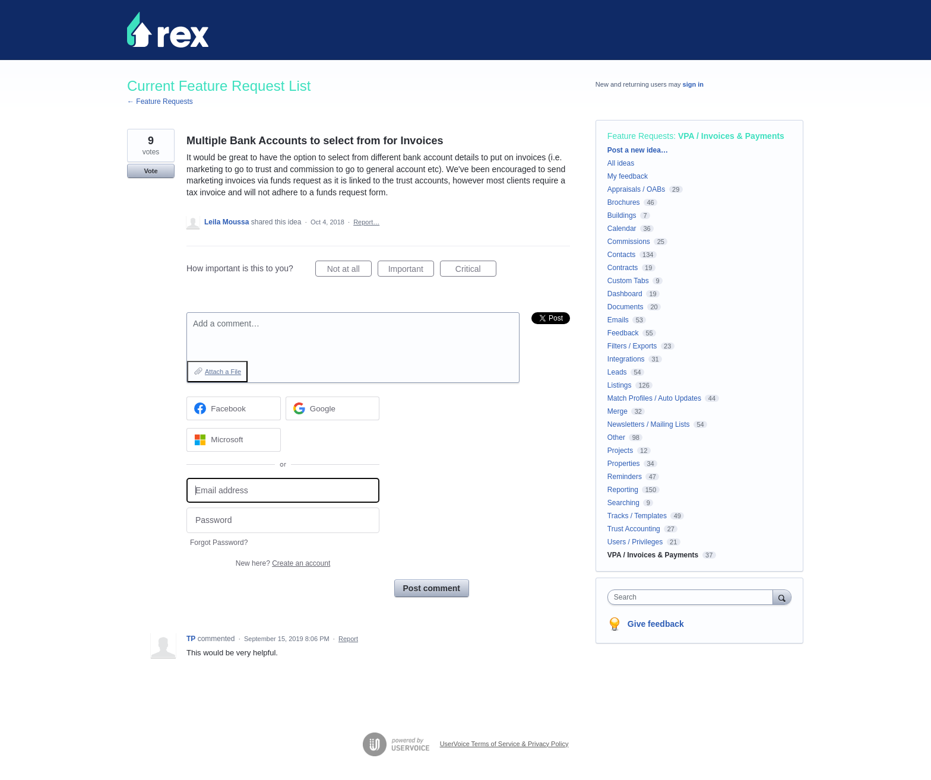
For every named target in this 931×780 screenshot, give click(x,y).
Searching (623, 503)
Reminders (624, 477)
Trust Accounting (633, 529)
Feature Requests (640, 136)
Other (616, 437)
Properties (623, 463)
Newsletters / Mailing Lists (648, 424)
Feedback (623, 333)
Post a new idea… (637, 150)
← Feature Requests (160, 101)
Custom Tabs (628, 281)
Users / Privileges (635, 542)
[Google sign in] (333, 408)
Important (411, 270)
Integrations (626, 359)
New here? (283, 563)
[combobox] (693, 597)
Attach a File (223, 371)
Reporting (622, 490)
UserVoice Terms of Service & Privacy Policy (504, 743)
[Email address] (282, 490)
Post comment (431, 588)
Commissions (628, 241)
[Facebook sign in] (233, 408)
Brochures (623, 202)
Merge (617, 411)
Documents (625, 307)
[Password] (282, 520)
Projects (620, 450)
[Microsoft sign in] (233, 440)
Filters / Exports (632, 346)
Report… (366, 222)
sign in (693, 84)
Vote (150, 171)
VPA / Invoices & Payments (731, 136)
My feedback (627, 176)
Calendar (621, 228)
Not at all (349, 270)
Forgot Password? (219, 542)
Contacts (621, 255)
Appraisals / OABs (636, 189)
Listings (619, 385)
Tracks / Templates (637, 516)
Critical (475, 270)
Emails (618, 320)
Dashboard (624, 294)
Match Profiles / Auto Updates (654, 398)
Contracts (622, 268)
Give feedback (656, 624)
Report (348, 638)
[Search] (781, 596)
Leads (617, 372)
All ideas (620, 163)
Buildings (621, 215)
